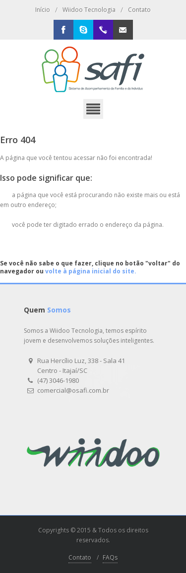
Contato (139, 9)
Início (42, 9)
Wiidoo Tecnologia (89, 9)
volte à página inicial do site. (90, 271)
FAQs (110, 557)
